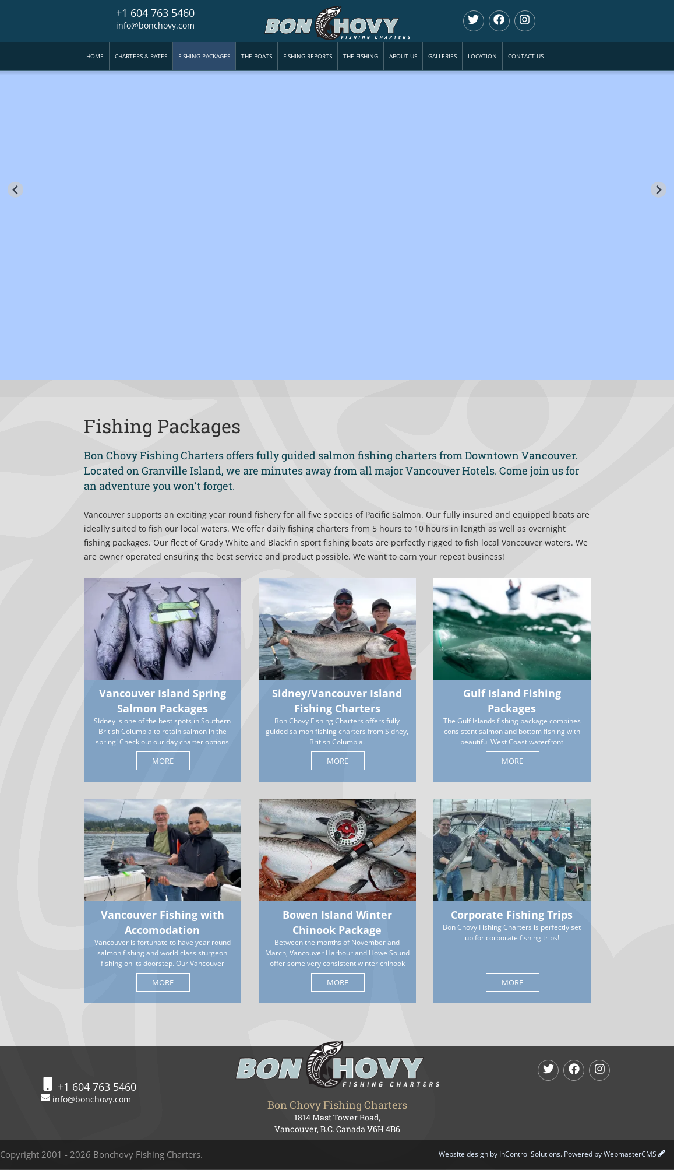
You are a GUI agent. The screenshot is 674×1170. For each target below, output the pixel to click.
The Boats (256, 56)
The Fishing (360, 56)
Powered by (610, 1154)
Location (482, 56)
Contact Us (526, 56)
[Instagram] (524, 20)
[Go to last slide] (15, 190)
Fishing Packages (204, 56)
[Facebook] (499, 20)
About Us (403, 56)
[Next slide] (658, 190)
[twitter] (473, 20)
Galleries (442, 56)
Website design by (499, 1154)
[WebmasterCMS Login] (661, 1154)
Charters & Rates (141, 56)
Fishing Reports (307, 56)
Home (95, 56)
